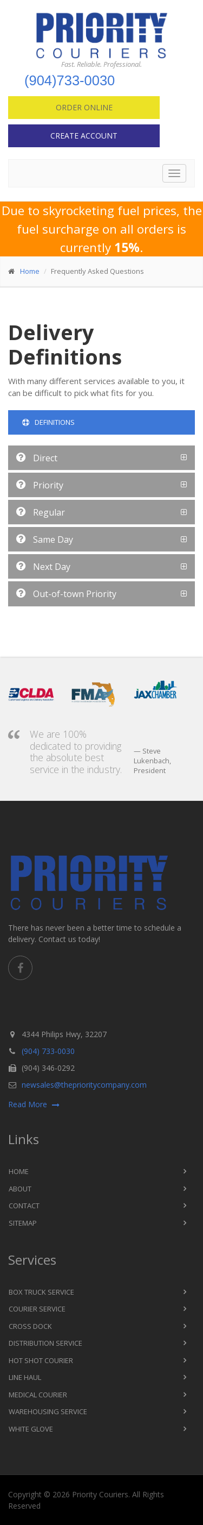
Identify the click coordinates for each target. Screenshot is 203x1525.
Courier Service (37, 1309)
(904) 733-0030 (48, 1051)
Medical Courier (38, 1395)
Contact (24, 1205)
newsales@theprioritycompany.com (84, 1085)
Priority (39, 485)
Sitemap (23, 1223)
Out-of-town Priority (66, 594)
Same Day (44, 539)
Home (30, 271)
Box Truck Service (41, 1292)
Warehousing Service (48, 1411)
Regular (40, 512)
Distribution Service (45, 1343)
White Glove (31, 1429)
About (20, 1189)
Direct (36, 458)
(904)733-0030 (69, 80)
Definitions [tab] (48, 422)
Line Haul (25, 1377)
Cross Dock (30, 1326)
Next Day (43, 567)
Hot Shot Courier (41, 1360)
